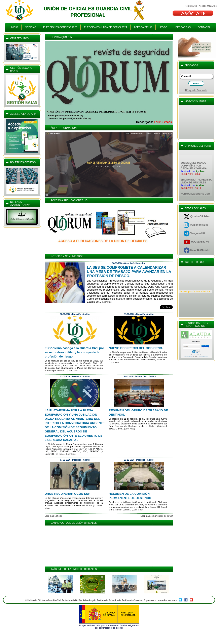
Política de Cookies (132, 600)
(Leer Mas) (107, 302)
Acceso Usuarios (208, 6)
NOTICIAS (31, 27)
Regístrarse (191, 6)
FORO (164, 27)
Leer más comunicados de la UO (157, 516)
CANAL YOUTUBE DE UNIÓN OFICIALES (74, 522)
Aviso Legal (89, 600)
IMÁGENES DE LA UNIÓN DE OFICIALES (74, 569)
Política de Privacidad (108, 600)
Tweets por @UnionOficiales (195, 291)
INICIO (14, 27)
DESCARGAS (183, 27)
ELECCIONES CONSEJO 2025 (60, 27)
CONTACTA (204, 27)
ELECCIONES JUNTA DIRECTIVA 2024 (105, 27)
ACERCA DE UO (143, 27)
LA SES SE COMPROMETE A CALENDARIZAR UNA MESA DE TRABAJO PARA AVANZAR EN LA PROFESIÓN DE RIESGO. (129, 271)
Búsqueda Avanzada (196, 90)
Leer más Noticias (53, 516)
